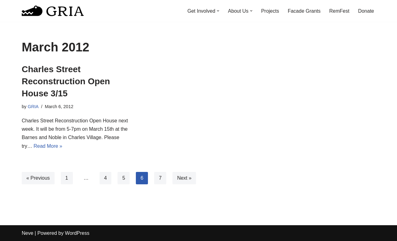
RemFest (339, 11)
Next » (184, 178)
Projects (270, 11)
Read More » (47, 146)
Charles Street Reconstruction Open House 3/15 (66, 81)
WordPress (77, 233)
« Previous (38, 178)
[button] (218, 11)
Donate (366, 11)
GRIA (33, 106)
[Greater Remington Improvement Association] (53, 11)
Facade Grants (304, 11)
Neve (27, 233)
